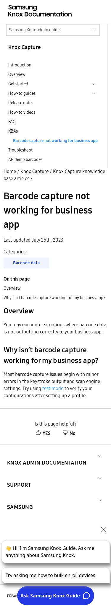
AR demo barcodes (25, 159)
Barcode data (26, 263)
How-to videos (21, 112)
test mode (52, 388)
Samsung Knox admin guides (35, 30)
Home (10, 171)
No (68, 433)
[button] (47, 455)
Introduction (19, 65)
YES (43, 433)
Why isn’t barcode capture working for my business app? (54, 298)
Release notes (20, 103)
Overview (16, 74)
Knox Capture (34, 171)
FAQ (12, 122)
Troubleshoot (20, 150)
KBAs (13, 131)
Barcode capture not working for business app (55, 141)
